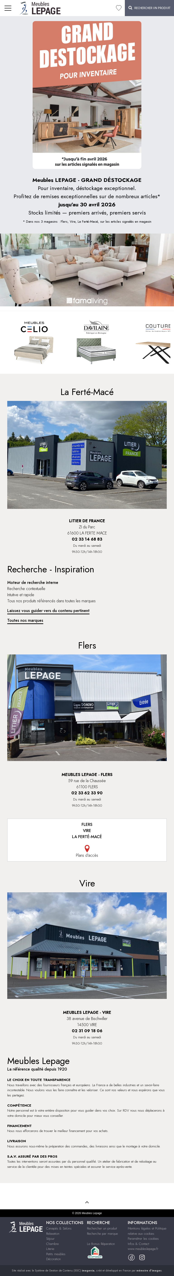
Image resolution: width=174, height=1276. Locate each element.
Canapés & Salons (59, 1228)
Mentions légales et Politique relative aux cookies (147, 1231)
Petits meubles (55, 1254)
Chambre (52, 1243)
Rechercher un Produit (149, 8)
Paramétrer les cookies (143, 1238)
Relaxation (52, 1233)
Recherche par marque (102, 1233)
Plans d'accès (87, 851)
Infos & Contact (138, 1243)
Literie (50, 1248)
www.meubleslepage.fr (143, 1248)
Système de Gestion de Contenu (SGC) (64, 1271)
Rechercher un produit (102, 1228)
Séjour (50, 1238)
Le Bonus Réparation (101, 1243)
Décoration (53, 1258)
